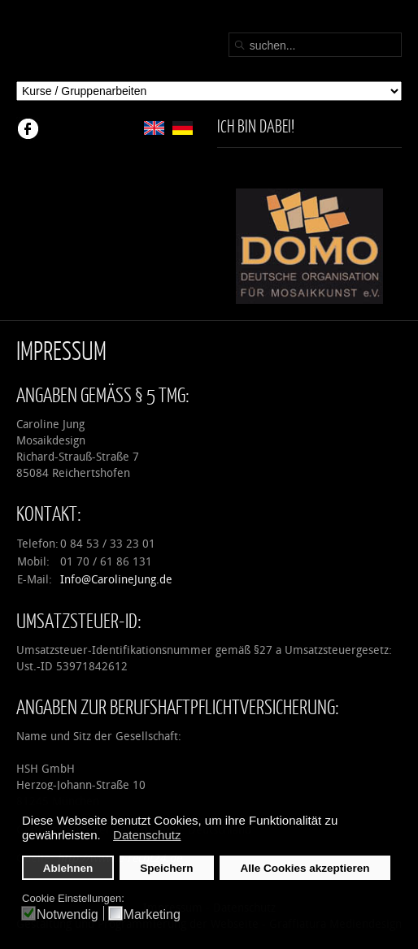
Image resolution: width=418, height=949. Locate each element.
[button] (105, 836)
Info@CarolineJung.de (116, 580)
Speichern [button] (166, 868)
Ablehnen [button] (68, 868)
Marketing (152, 914)
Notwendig (67, 914)
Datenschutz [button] (147, 835)
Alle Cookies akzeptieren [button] (305, 868)
